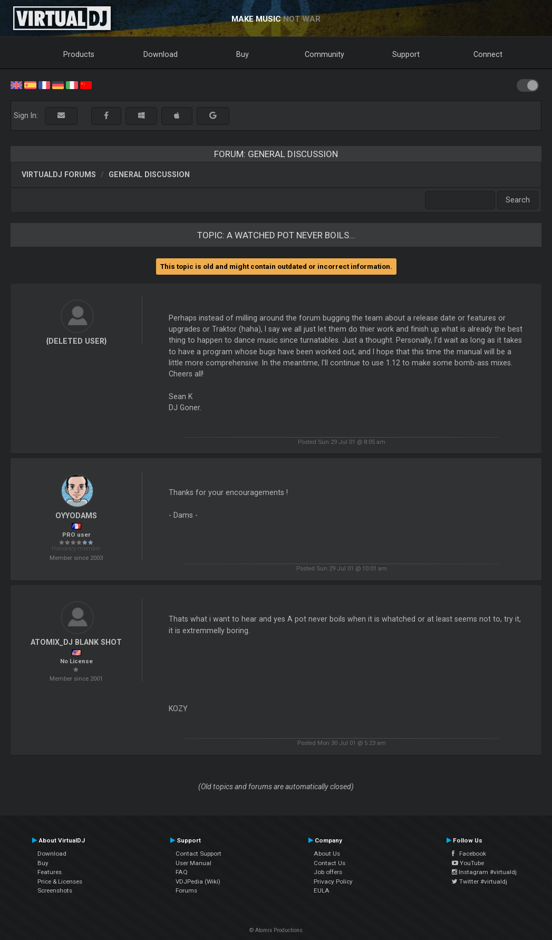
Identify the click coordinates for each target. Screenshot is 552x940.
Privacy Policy (333, 881)
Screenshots (54, 890)
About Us (327, 853)
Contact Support (198, 853)
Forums (186, 890)
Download (160, 54)
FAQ (182, 872)
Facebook (469, 853)
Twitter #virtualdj (479, 881)
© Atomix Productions (276, 930)
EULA (322, 890)
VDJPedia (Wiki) (198, 881)
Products (78, 54)
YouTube (468, 863)
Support (406, 54)
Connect (487, 54)
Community (324, 54)
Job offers (328, 872)
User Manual (193, 863)
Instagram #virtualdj (484, 872)
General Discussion (149, 174)
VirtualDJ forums (59, 174)
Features (49, 872)
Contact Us (329, 863)
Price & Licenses (59, 881)
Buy (242, 54)
